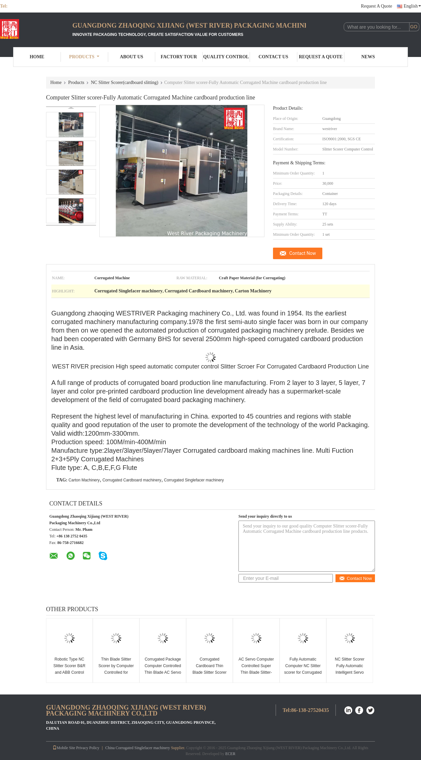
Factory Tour (179, 56)
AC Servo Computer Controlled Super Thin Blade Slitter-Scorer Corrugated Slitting (256, 672)
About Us (131, 56)
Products (84, 56)
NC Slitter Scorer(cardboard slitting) (124, 82)
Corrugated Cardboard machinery (131, 480)
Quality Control (226, 56)
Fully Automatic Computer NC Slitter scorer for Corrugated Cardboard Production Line (303, 672)
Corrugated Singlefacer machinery (194, 480)
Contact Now (302, 253)
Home (37, 56)
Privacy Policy (87, 748)
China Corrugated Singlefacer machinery (137, 748)
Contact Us (273, 56)
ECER (230, 753)
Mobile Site (64, 748)
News (368, 56)
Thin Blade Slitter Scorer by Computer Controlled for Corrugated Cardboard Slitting (116, 672)
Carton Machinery (84, 480)
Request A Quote (376, 6)
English (412, 6)
